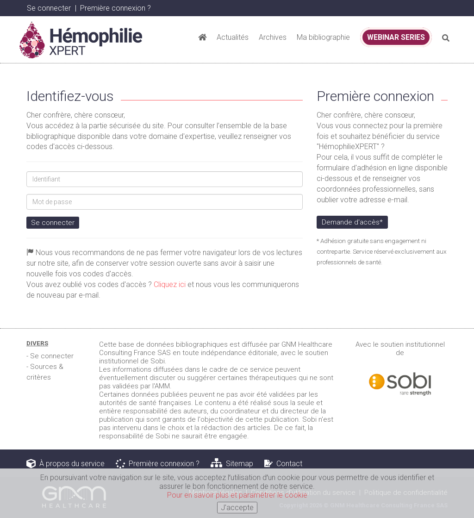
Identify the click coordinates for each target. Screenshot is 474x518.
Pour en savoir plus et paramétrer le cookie (237, 497)
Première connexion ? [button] (115, 8)
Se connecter (49, 8)
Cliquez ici (170, 284)
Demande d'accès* (352, 222)
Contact (283, 463)
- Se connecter (50, 356)
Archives (273, 37)
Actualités (233, 37)
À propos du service (65, 463)
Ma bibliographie (323, 37)
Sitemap (232, 463)
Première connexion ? (158, 463)
